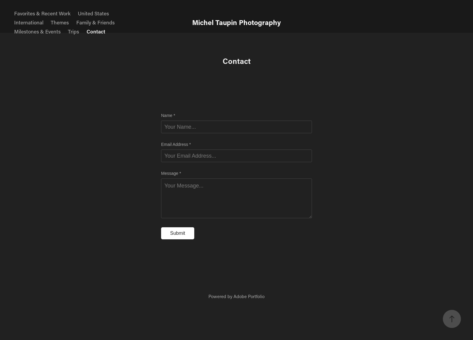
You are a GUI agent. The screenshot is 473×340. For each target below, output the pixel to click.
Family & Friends (95, 22)
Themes (60, 22)
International (28, 22)
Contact (96, 31)
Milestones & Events (37, 31)
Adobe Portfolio (249, 296)
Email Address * (176, 144)
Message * (171, 173)
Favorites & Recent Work (42, 13)
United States (93, 13)
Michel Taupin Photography (236, 22)
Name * (168, 115)
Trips (73, 31)
